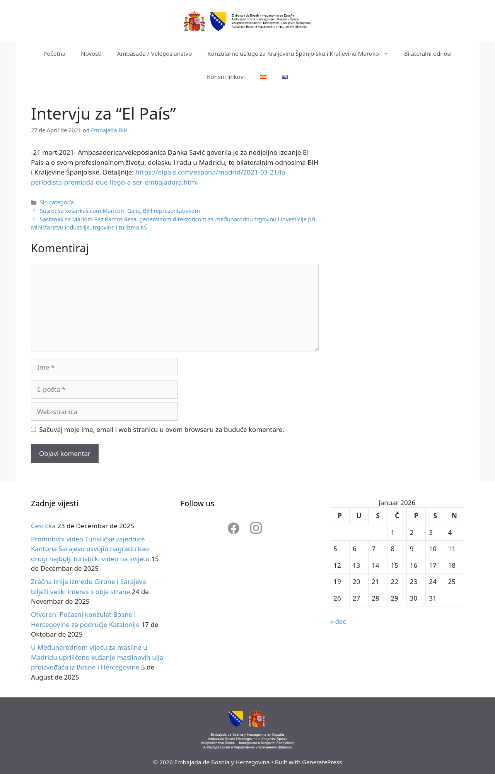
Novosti (91, 53)
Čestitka (43, 525)
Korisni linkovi (226, 76)
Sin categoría (57, 202)
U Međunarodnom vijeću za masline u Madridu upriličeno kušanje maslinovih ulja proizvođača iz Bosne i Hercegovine (97, 657)
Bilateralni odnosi (428, 53)
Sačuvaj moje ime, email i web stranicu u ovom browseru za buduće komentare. (161, 429)
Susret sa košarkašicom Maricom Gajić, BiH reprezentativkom (120, 210)
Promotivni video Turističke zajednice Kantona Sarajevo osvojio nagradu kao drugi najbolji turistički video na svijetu (90, 548)
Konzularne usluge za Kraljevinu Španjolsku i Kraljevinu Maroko (301, 53)
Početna (54, 53)
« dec (338, 621)
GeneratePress (322, 762)
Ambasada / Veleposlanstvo (154, 53)
